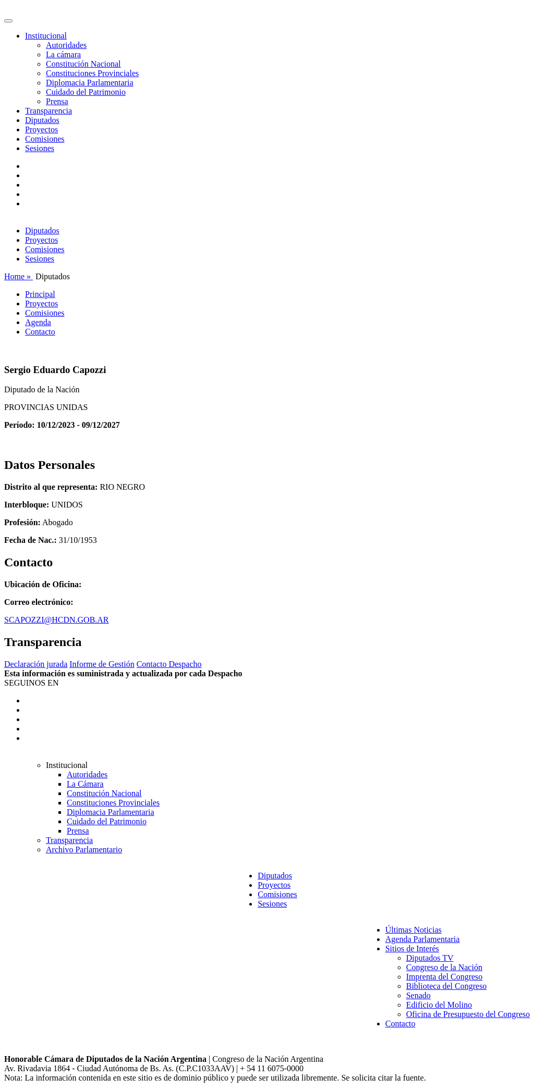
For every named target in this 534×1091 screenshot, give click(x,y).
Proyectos (41, 129)
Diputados (42, 120)
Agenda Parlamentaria (422, 939)
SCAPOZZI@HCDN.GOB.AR (56, 619)
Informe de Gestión (101, 664)
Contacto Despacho (169, 664)
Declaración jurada (35, 664)
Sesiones (39, 148)
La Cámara (85, 783)
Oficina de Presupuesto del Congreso (468, 1014)
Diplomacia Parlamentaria (89, 82)
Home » (18, 276)
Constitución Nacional (83, 63)
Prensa (57, 101)
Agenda (38, 322)
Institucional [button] (46, 35)
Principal (40, 294)
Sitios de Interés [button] (412, 948)
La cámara (63, 54)
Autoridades (66, 45)
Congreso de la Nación (444, 967)
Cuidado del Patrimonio (86, 92)
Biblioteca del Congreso (446, 986)
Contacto (40, 331)
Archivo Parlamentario (84, 849)
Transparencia (48, 110)
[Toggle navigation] (8, 20)
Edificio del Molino (439, 1004)
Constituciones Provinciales (92, 73)
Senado (418, 995)
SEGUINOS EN (31, 682)
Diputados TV (430, 957)
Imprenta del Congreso (444, 976)
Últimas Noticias (413, 929)
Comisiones (45, 138)
